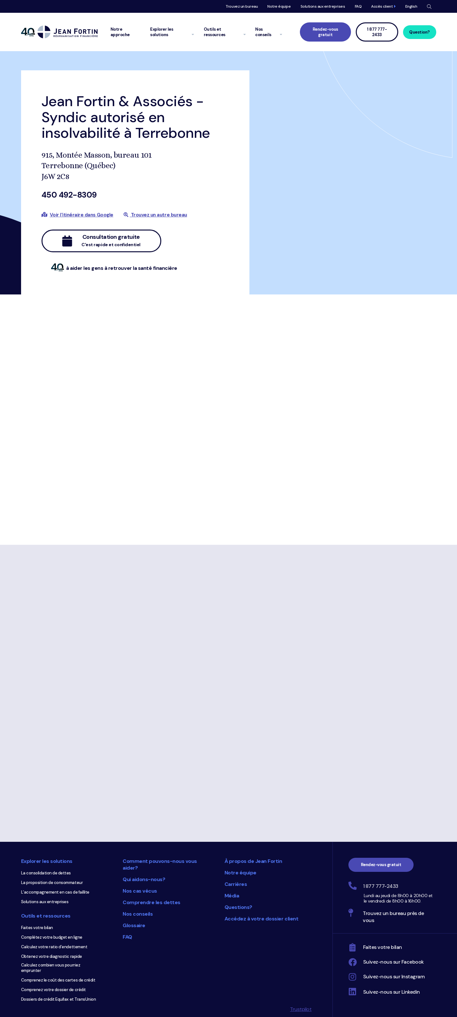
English (411, 6)
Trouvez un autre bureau (155, 215)
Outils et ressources (46, 915)
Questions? (238, 907)
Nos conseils (138, 914)
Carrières (236, 884)
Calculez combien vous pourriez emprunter (50, 967)
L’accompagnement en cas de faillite (55, 892)
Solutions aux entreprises (323, 6)
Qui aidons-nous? (144, 879)
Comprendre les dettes (151, 902)
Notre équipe (279, 6)
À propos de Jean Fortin (253, 861)
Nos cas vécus (140, 891)
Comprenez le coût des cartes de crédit (58, 980)
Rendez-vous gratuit (325, 32)
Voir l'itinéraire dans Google (81, 215)
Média (232, 895)
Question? (419, 32)
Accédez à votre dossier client (262, 918)
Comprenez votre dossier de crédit (53, 989)
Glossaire (134, 925)
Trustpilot (300, 1009)
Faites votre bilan (37, 927)
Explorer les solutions (46, 861)
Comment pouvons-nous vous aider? (160, 864)
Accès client (381, 6)
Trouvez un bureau (242, 6)
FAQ (358, 6)
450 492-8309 (69, 195)
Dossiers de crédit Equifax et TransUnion (58, 999)
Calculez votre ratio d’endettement (54, 947)
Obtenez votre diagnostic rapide (51, 956)
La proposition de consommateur (52, 882)
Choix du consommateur (185, 974)
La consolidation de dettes (46, 873)
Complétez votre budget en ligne (51, 937)
